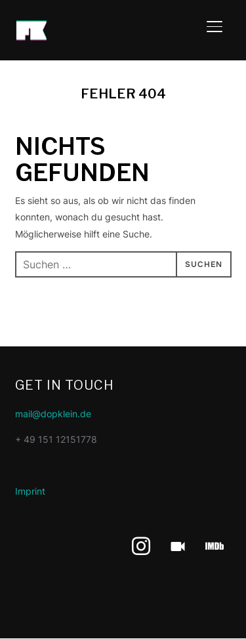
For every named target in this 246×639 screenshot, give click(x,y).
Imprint (30, 491)
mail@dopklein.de (53, 413)
